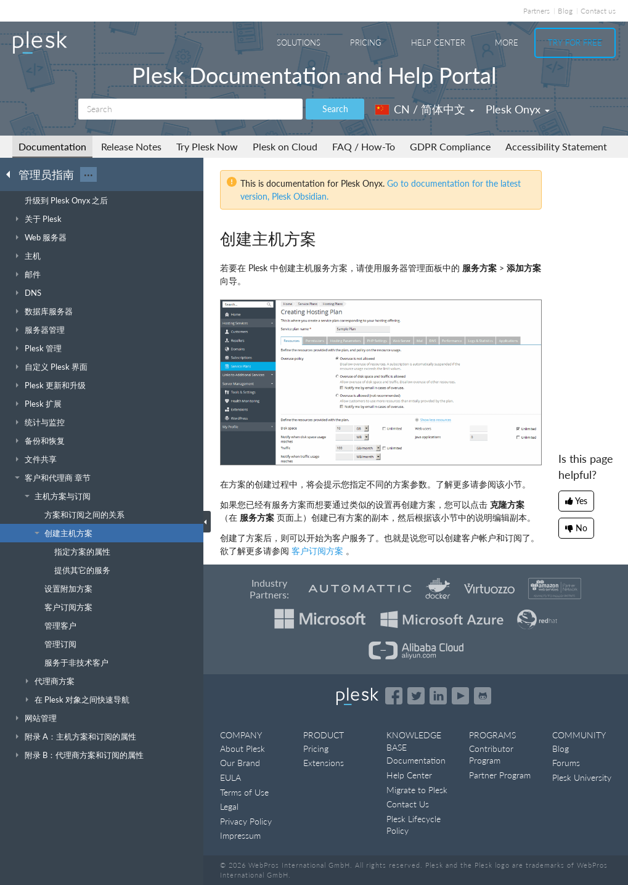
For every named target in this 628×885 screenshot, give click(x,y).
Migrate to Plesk (416, 790)
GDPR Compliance (450, 146)
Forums (566, 762)
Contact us (598, 10)
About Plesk (242, 748)
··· (88, 174)
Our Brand (240, 762)
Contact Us (407, 804)
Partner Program (500, 775)
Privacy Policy (246, 821)
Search (335, 109)
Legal (229, 806)
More (506, 42)
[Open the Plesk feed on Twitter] (416, 695)
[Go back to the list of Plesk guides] (11, 173)
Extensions (323, 762)
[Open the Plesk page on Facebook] (393, 695)
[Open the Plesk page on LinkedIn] (438, 695)
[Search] (190, 109)
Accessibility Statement (556, 146)
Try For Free (575, 42)
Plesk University (581, 777)
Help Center (438, 42)
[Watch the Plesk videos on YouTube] (460, 695)
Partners (536, 10)
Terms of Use (244, 792)
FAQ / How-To (363, 146)
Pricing (365, 42)
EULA (230, 777)
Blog (565, 10)
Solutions (298, 42)
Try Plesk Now (207, 146)
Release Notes (131, 146)
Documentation (52, 146)
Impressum (240, 835)
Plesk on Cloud (285, 146)
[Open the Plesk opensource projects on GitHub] (482, 695)
